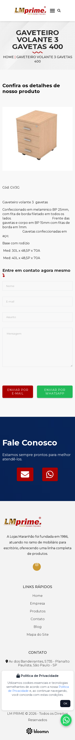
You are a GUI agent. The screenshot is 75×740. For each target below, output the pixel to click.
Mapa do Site (38, 634)
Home (8, 57)
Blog (38, 627)
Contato (38, 619)
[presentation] (32, 374)
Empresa (37, 603)
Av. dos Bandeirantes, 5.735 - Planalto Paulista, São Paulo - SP (38, 663)
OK (65, 703)
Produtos (37, 611)
